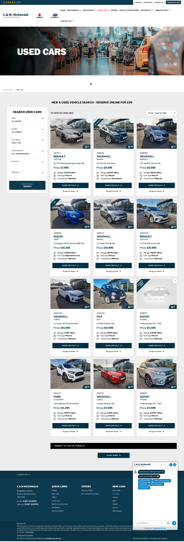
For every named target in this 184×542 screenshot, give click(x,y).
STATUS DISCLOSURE (25, 536)
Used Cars (102, 10)
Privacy (154, 539)
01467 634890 (30, 502)
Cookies (163, 539)
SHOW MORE (114, 456)
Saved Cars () (173, 2)
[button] (91, 84)
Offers (114, 10)
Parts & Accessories (129, 10)
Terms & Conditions (141, 539)
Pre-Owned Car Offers (90, 494)
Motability (145, 10)
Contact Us (66, 21)
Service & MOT (161, 10)
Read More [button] (29, 533)
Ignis (114, 501)
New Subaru (73, 10)
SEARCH (27, 185)
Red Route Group (53, 539)
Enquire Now (70, 192)
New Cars (55, 494)
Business (148, 2)
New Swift (116, 491)
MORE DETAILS (70, 186)
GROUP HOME (8, 91)
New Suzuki (87, 10)
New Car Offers (87, 491)
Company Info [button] (24, 475)
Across (115, 508)
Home (63, 10)
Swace (115, 504)
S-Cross (116, 494)
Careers (138, 2)
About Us (159, 2)
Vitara (115, 498)
